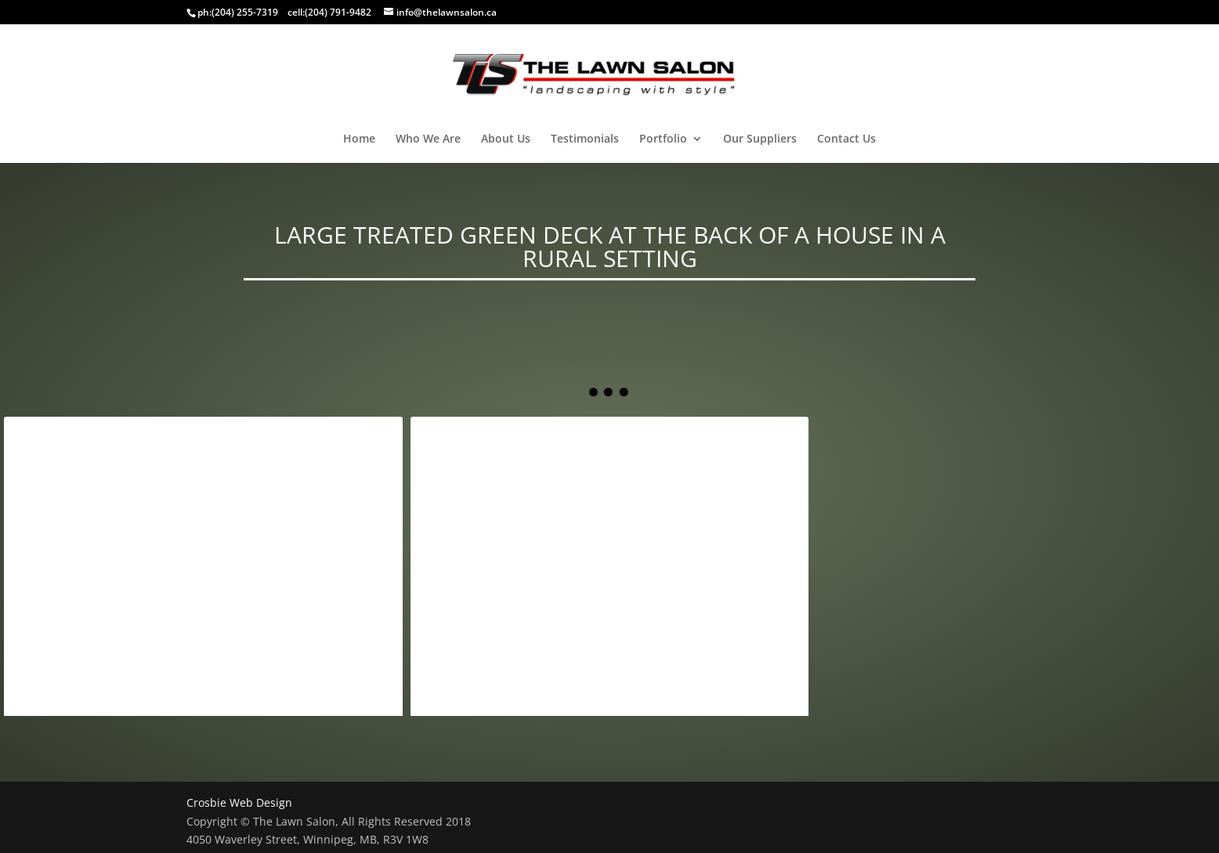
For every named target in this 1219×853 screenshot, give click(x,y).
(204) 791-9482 (338, 12)
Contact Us (846, 139)
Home (359, 139)
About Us (505, 139)
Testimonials (585, 139)
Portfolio (663, 139)
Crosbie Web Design (239, 802)
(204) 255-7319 (245, 12)
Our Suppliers (760, 139)
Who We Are (428, 139)
